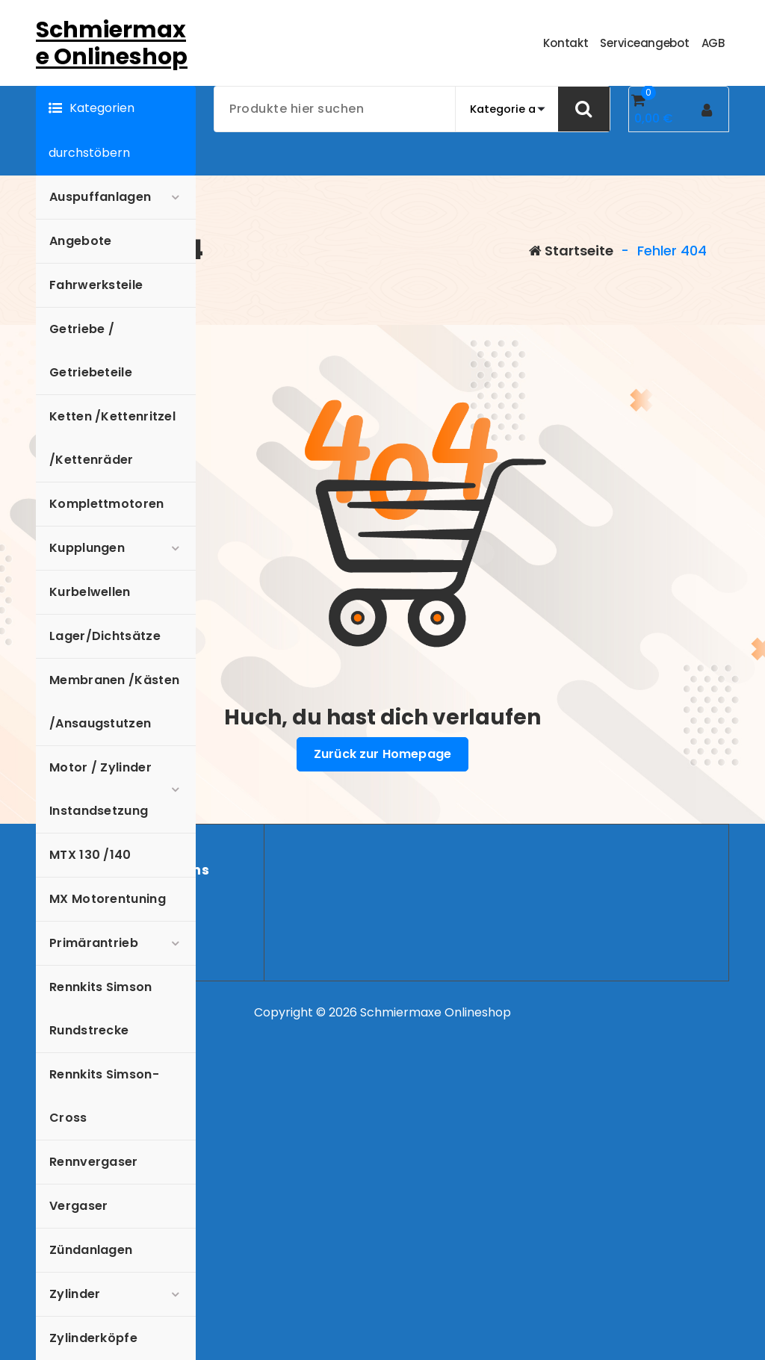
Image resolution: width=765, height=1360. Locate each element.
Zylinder (74, 1293)
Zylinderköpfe (93, 1338)
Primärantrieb (93, 942)
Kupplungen (87, 547)
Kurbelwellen (90, 591)
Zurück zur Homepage (382, 754)
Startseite (571, 250)
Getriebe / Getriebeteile (90, 350)
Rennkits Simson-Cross (104, 1096)
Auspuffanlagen (100, 196)
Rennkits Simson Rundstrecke (100, 1008)
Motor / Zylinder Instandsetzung (100, 789)
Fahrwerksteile (96, 285)
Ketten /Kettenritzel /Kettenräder (112, 438)
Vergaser (78, 1205)
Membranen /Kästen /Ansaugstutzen (114, 701)
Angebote (80, 240)
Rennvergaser (93, 1161)
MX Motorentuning (107, 898)
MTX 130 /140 (90, 854)
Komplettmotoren (106, 503)
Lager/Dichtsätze (105, 636)
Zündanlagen (90, 1249)
